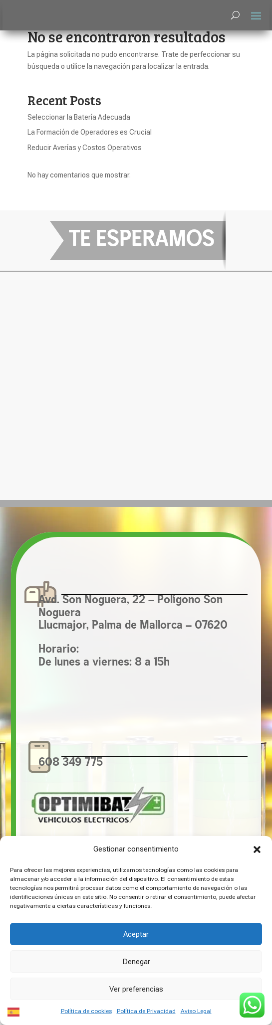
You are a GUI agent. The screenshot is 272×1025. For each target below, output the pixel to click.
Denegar (136, 961)
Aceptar (136, 934)
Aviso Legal (196, 1011)
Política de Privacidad (146, 1011)
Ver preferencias (136, 989)
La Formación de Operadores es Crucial (89, 132)
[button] (257, 849)
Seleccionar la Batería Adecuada (78, 117)
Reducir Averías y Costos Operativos (84, 148)
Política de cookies (86, 1011)
